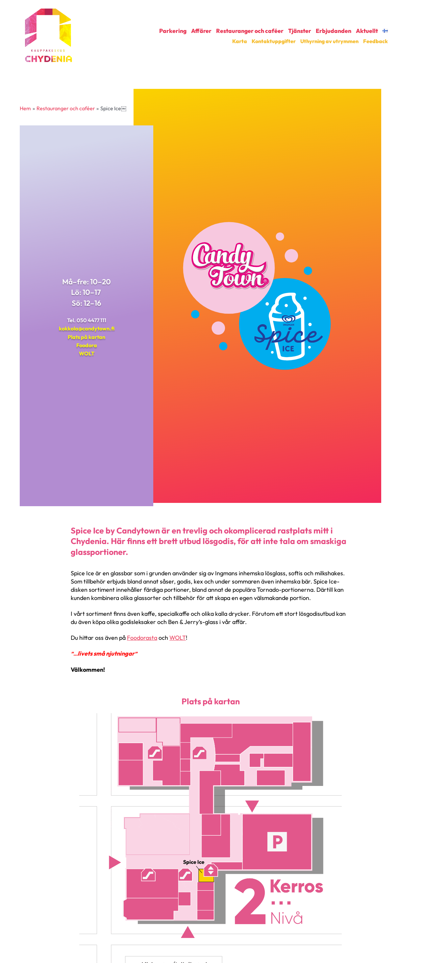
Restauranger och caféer (250, 31)
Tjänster (299, 31)
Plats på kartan (86, 337)
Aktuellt (367, 31)
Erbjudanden (333, 31)
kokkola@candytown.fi (86, 328)
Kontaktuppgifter (274, 41)
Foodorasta (142, 637)
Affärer (201, 31)
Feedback (375, 41)
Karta (239, 41)
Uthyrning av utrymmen (329, 41)
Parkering (172, 31)
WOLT (86, 353)
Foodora (86, 345)
